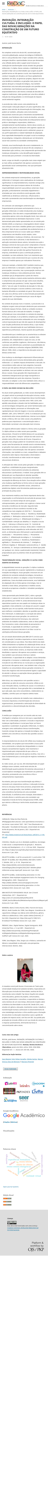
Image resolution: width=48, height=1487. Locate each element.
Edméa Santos (32, 1059)
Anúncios (11, 9)
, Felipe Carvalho (20, 1059)
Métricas (14, 1122)
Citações (7, 1122)
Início (3, 9)
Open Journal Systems (11, 1187)
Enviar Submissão (10, 1069)
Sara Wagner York (8, 1059)
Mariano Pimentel (27, 1062)
